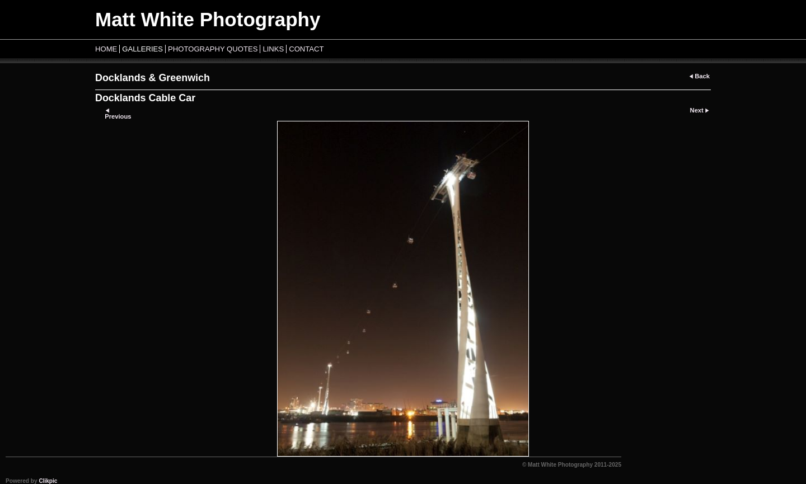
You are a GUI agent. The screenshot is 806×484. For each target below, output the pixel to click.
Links (273, 49)
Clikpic (48, 481)
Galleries (142, 49)
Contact (306, 49)
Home (106, 49)
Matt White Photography (207, 19)
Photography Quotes (212, 49)
